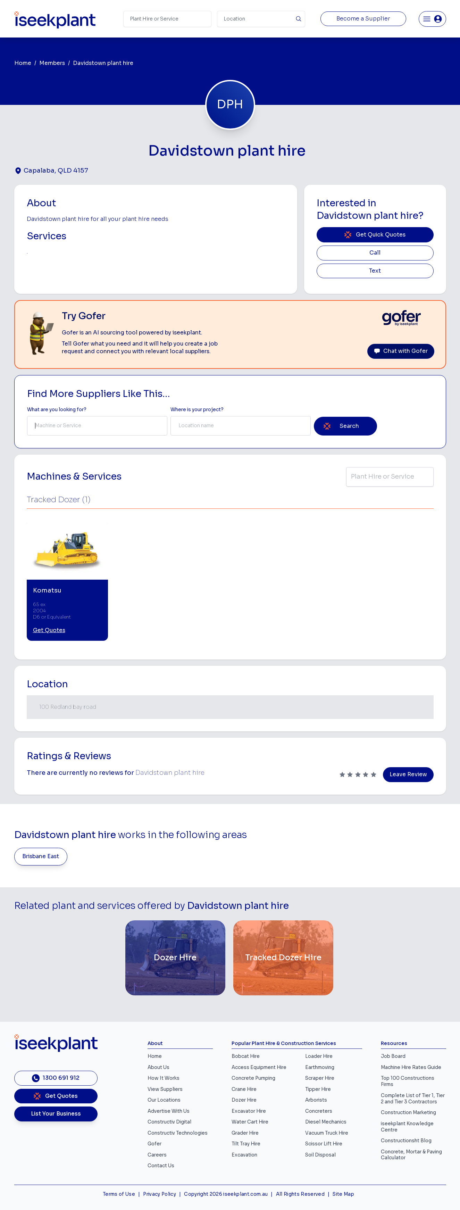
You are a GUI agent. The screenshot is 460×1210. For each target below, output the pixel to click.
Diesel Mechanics (325, 1122)
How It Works (163, 1078)
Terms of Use (119, 1194)
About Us (158, 1067)
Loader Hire (319, 1056)
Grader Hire (245, 1133)
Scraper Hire (319, 1078)
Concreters (318, 1111)
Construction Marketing (408, 1113)
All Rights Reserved (300, 1194)
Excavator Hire (249, 1111)
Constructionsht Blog (406, 1141)
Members (52, 63)
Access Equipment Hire (259, 1067)
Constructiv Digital (169, 1122)
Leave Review (408, 774)
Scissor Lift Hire (323, 1144)
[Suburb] (261, 19)
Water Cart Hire (250, 1122)
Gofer (154, 1144)
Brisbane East (40, 856)
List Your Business (56, 1113)
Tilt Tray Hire (246, 1144)
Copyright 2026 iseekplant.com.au (226, 1194)
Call (374, 252)
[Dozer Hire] (175, 957)
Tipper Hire (318, 1089)
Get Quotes (49, 630)
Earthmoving (319, 1067)
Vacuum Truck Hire (326, 1133)
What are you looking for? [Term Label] (56, 410)
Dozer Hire (244, 1100)
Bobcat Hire (246, 1056)
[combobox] (97, 426)
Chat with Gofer (401, 351)
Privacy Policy (159, 1194)
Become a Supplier (363, 18)
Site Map (343, 1194)
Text (375, 270)
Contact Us (161, 1166)
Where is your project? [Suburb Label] (197, 410)
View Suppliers (165, 1089)
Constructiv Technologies (178, 1133)
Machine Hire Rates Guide (411, 1067)
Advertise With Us (169, 1111)
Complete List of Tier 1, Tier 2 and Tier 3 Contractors (413, 1099)
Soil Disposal (320, 1155)
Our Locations (164, 1100)
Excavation (244, 1155)
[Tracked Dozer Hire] (283, 957)
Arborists (316, 1100)
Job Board (393, 1056)
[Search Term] (167, 19)
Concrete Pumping (253, 1078)
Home (22, 63)
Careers (157, 1155)
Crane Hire (244, 1089)
